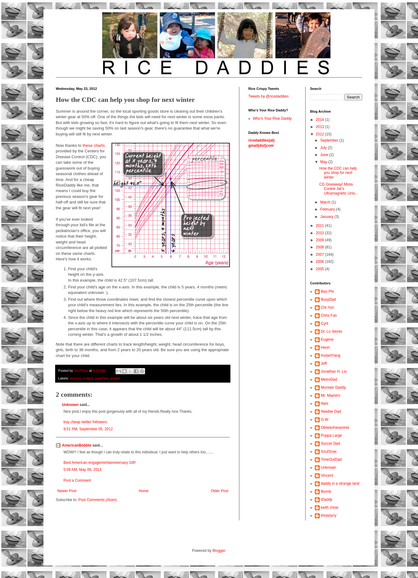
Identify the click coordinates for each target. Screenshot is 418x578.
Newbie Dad (331, 411)
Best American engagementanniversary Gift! (99, 462)
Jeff (324, 363)
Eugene (327, 339)
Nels (324, 403)
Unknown (70, 405)
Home (143, 491)
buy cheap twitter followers (85, 422)
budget (88, 378)
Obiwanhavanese (335, 427)
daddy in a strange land (340, 483)
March (325, 202)
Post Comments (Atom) (97, 500)
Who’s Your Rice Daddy (272, 118)
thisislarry (329, 515)
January (327, 217)
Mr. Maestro (330, 395)
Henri (325, 347)
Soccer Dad (330, 443)
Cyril (324, 323)
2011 (320, 225)
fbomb (326, 491)
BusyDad (328, 299)
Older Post (219, 491)
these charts (94, 145)
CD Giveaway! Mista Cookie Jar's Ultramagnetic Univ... (338, 188)
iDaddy (326, 499)
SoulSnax (329, 451)
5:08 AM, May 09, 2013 (82, 470)
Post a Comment (77, 480)
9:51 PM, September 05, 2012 (88, 429)
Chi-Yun (327, 307)
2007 (320, 254)
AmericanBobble (76, 445)
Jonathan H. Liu (334, 371)
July (324, 148)
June (324, 155)
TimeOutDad (331, 459)
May (324, 162)
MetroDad (329, 379)
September (329, 140)
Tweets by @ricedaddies (268, 96)
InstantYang (330, 355)
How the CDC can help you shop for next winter (338, 172)
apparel (75, 378)
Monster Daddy (333, 387)
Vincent (327, 475)
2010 (320, 233)
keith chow (330, 507)
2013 (320, 127)
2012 (320, 134)
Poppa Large (331, 435)
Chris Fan (329, 315)
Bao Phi (327, 291)
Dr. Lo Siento (331, 331)
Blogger (219, 550)
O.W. (325, 419)
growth (115, 378)
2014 (320, 120)
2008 (320, 247)
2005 (320, 269)
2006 (320, 261)
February (328, 209)
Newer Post (66, 491)
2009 (320, 240)
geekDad (101, 378)
